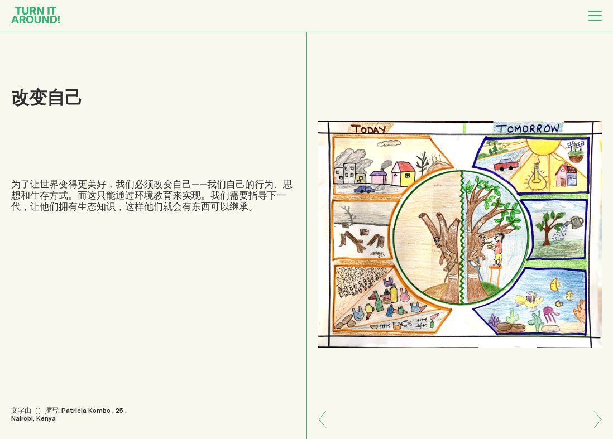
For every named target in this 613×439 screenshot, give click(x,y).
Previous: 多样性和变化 (593, 427)
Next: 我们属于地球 (326, 411)
